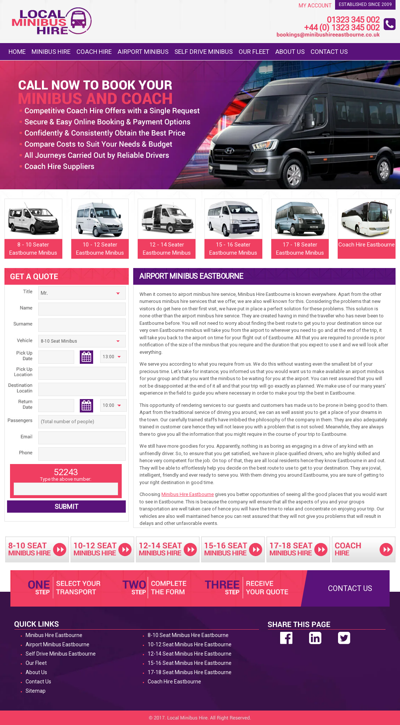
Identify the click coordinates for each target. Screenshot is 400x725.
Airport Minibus (143, 51)
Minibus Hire (51, 51)
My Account (315, 6)
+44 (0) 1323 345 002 (342, 28)
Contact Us (329, 51)
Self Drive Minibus (203, 51)
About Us (290, 51)
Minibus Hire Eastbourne (187, 494)
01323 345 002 (353, 20)
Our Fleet (254, 51)
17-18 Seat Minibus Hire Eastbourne (190, 672)
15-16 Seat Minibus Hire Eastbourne (190, 663)
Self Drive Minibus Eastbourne (61, 654)
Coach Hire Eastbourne (174, 682)
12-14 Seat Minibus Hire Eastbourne (190, 654)
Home (17, 51)
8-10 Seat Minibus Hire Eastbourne (188, 635)
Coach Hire (94, 51)
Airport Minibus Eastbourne (57, 644)
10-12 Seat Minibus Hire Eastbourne (190, 644)
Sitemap (36, 691)
